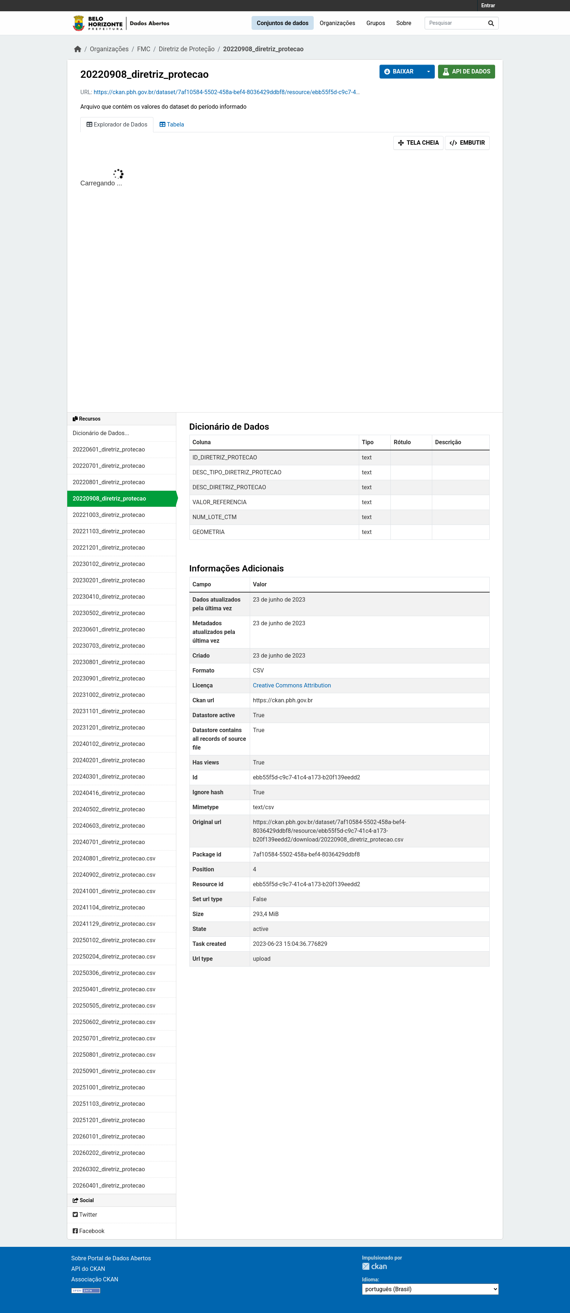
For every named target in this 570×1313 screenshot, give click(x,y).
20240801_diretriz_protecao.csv (114, 858)
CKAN (374, 1266)
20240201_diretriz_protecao (109, 760)
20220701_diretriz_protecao (109, 465)
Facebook (88, 1231)
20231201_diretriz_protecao (109, 727)
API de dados (466, 71)
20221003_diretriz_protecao (109, 514)
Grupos (375, 23)
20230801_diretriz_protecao (109, 662)
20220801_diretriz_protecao (109, 482)
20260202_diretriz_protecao (109, 1152)
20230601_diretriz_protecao (109, 629)
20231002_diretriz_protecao (109, 694)
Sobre (403, 23)
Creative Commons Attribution (292, 685)
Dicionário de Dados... (101, 433)
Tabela (172, 124)
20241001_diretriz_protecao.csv (114, 891)
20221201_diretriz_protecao (109, 547)
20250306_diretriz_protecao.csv (114, 972)
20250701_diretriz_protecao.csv (114, 1038)
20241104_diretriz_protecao (109, 907)
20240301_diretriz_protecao (109, 776)
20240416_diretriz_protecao (109, 793)
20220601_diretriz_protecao (109, 449)
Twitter (85, 1214)
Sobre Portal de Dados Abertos (111, 1258)
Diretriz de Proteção (187, 49)
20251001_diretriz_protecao (109, 1087)
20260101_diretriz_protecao (109, 1136)
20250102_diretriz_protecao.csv (114, 940)
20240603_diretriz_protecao (109, 825)
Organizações (338, 23)
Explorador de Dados (117, 124)
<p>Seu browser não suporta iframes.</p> (285, 283)
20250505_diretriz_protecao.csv (114, 1005)
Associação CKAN (95, 1279)
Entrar (488, 5)
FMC (143, 49)
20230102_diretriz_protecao (109, 564)
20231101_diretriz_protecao (109, 711)
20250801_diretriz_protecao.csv (114, 1054)
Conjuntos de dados (282, 23)
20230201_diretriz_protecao (109, 580)
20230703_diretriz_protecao (109, 645)
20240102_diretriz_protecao (109, 743)
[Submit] (491, 23)
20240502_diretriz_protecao (109, 809)
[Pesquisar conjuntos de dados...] (462, 23)
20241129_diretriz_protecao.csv (114, 923)
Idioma (370, 1279)
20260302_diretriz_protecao (109, 1169)
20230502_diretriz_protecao (109, 613)
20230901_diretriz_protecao (109, 678)
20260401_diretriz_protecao (109, 1185)
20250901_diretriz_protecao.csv (114, 1071)
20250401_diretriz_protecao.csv (114, 989)
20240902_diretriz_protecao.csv (114, 874)
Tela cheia (418, 142)
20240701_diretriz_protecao (109, 842)
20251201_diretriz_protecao (109, 1120)
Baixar (399, 71)
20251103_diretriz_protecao (109, 1103)
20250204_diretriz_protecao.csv (114, 956)
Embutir (467, 142)
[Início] (77, 49)
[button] (426, 72)
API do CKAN (88, 1268)
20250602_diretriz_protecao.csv (114, 1022)
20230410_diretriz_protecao (109, 596)
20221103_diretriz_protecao (109, 531)
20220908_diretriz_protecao (263, 49)
